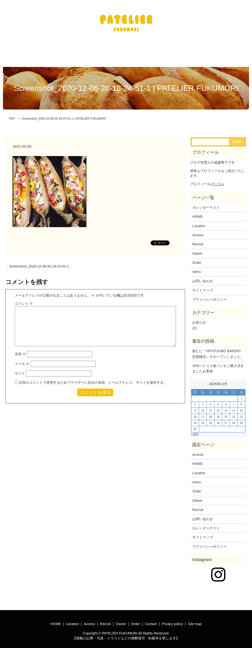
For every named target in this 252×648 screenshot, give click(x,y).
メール (22, 361)
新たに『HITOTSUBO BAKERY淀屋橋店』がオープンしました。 (218, 350)
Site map (195, 621)
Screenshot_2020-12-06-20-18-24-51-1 (39, 263)
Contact (151, 621)
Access (197, 232)
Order (196, 260)
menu (196, 269)
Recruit (197, 241)
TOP (11, 115)
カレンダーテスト (206, 204)
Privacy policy (172, 621)
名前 (20, 351)
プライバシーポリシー (209, 297)
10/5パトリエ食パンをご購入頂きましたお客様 (218, 365)
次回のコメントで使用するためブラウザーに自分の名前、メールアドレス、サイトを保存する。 (93, 379)
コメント (24, 300)
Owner (197, 251)
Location (198, 223)
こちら (219, 181)
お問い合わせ (202, 278)
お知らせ (199, 319)
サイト (20, 370)
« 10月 (194, 431)
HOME (197, 214)
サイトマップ (202, 287)
